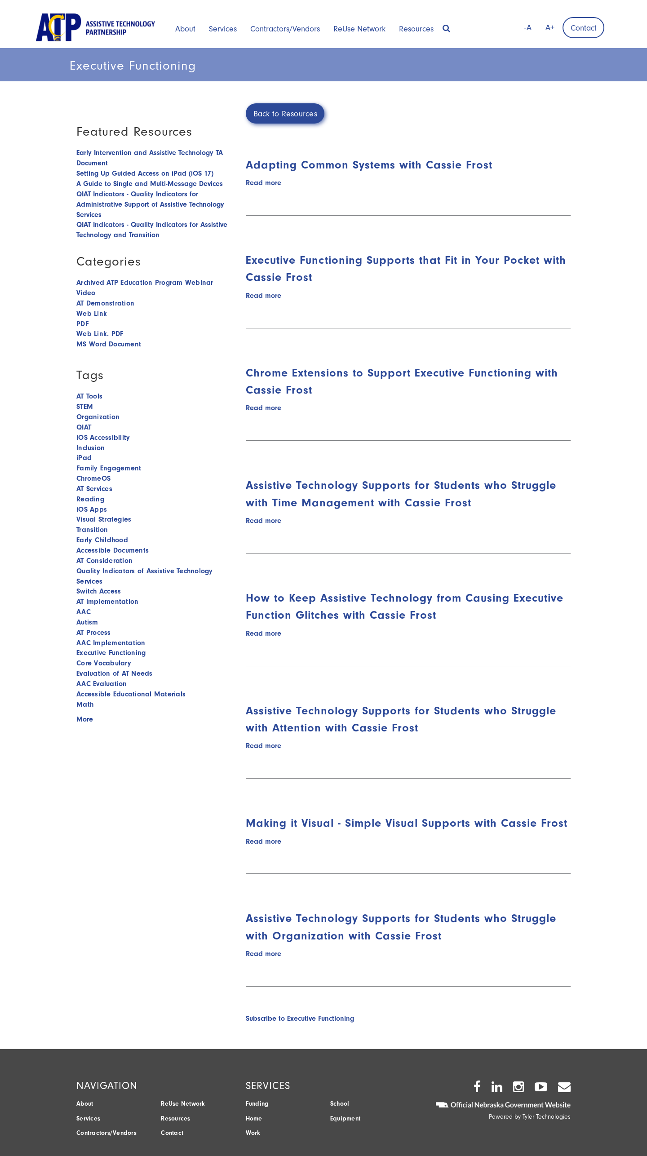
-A (528, 27)
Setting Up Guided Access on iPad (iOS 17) (144, 173)
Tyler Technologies (547, 1117)
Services (223, 29)
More (84, 719)
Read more (263, 183)
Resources (416, 29)
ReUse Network (359, 29)
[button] (446, 25)
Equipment (345, 1118)
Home (254, 1118)
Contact (584, 28)
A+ (549, 27)
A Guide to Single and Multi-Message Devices (149, 184)
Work (253, 1133)
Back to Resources (285, 114)
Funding (257, 1103)
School (340, 1103)
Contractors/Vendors (285, 29)
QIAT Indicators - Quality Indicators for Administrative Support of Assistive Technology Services (150, 204)
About (185, 29)
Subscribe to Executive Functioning (300, 1018)
